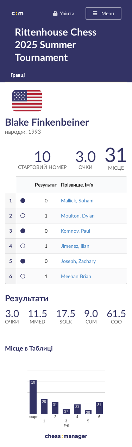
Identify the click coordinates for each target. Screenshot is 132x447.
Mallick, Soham (77, 200)
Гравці (18, 75)
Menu (103, 13)
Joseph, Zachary (78, 261)
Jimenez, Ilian (75, 246)
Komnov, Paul (75, 231)
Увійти (63, 13)
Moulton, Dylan (78, 216)
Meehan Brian (76, 276)
